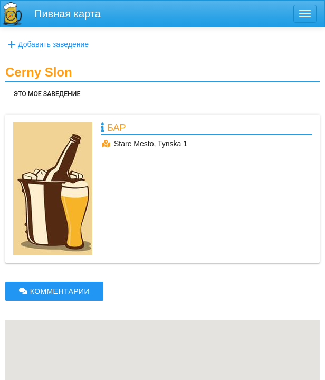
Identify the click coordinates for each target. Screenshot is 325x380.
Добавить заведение (47, 44)
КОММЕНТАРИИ (54, 291)
